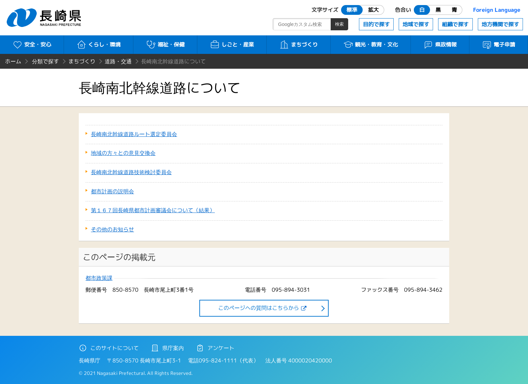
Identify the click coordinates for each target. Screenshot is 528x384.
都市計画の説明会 (112, 191)
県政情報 (440, 44)
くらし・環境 (98, 44)
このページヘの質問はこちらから (258, 308)
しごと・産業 (232, 44)
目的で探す (376, 24)
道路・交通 (118, 61)
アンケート (215, 348)
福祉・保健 (165, 44)
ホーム (13, 61)
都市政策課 (99, 278)
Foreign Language (496, 9)
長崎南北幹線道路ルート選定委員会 (134, 134)
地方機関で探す (500, 24)
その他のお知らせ (112, 229)
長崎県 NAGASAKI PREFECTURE (45, 17)
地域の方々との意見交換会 (123, 153)
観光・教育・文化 (370, 44)
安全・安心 (31, 44)
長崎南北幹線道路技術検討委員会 (131, 172)
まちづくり (298, 44)
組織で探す (455, 24)
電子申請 (498, 44)
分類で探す (45, 61)
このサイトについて (109, 348)
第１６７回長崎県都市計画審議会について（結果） (153, 210)
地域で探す (415, 24)
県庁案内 (167, 348)
